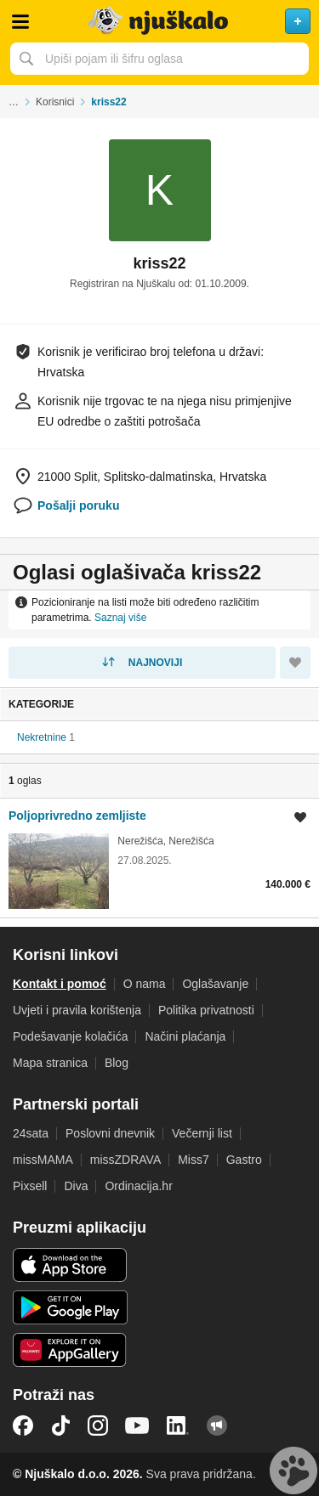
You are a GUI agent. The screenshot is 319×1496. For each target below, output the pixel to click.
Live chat (293, 1470)
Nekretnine (41, 737)
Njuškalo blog (217, 1425)
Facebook (23, 1425)
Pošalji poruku (78, 505)
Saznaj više (120, 618)
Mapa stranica (50, 1063)
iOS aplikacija (70, 1265)
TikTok (60, 1425)
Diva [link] (76, 1186)
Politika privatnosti (206, 1010)
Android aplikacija (70, 1307)
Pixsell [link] (30, 1186)
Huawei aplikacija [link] (70, 1350)
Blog (116, 1063)
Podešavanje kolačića (70, 1036)
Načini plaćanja (185, 1036)
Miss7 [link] (193, 1159)
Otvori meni (20, 21)
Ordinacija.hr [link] (138, 1186)
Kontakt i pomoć (59, 984)
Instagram (98, 1425)
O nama (144, 984)
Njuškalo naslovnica (159, 21)
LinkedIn (178, 1425)
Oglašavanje (215, 984)
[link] (159, 857)
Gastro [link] (244, 1159)
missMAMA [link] (43, 1159)
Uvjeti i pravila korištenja (77, 1010)
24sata (30, 1133)
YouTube (137, 1425)
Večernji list (202, 1133)
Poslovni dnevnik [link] (110, 1133)
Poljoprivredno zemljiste (77, 815)
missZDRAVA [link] (125, 1159)
